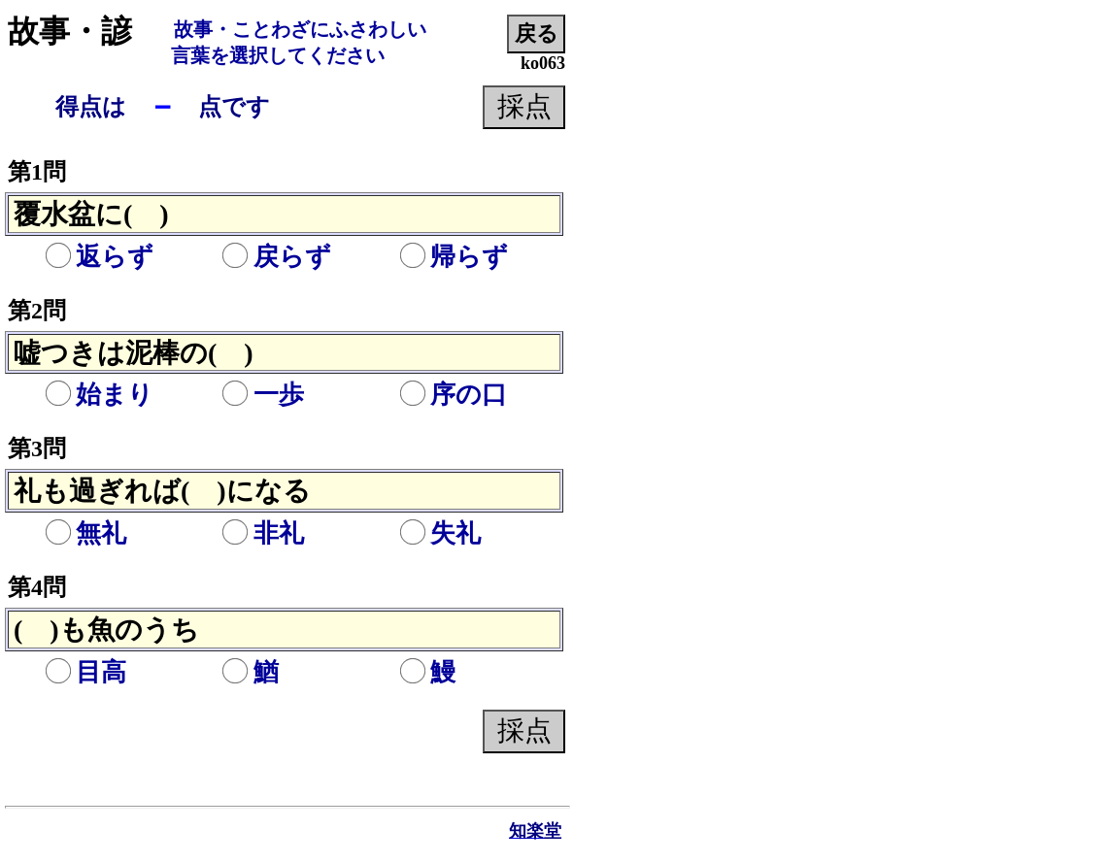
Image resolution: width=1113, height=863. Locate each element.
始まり (99, 395)
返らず (99, 257)
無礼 (85, 533)
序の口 (453, 395)
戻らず (276, 257)
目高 (85, 672)
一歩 (263, 395)
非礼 (263, 533)
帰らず (453, 257)
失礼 (440, 533)
